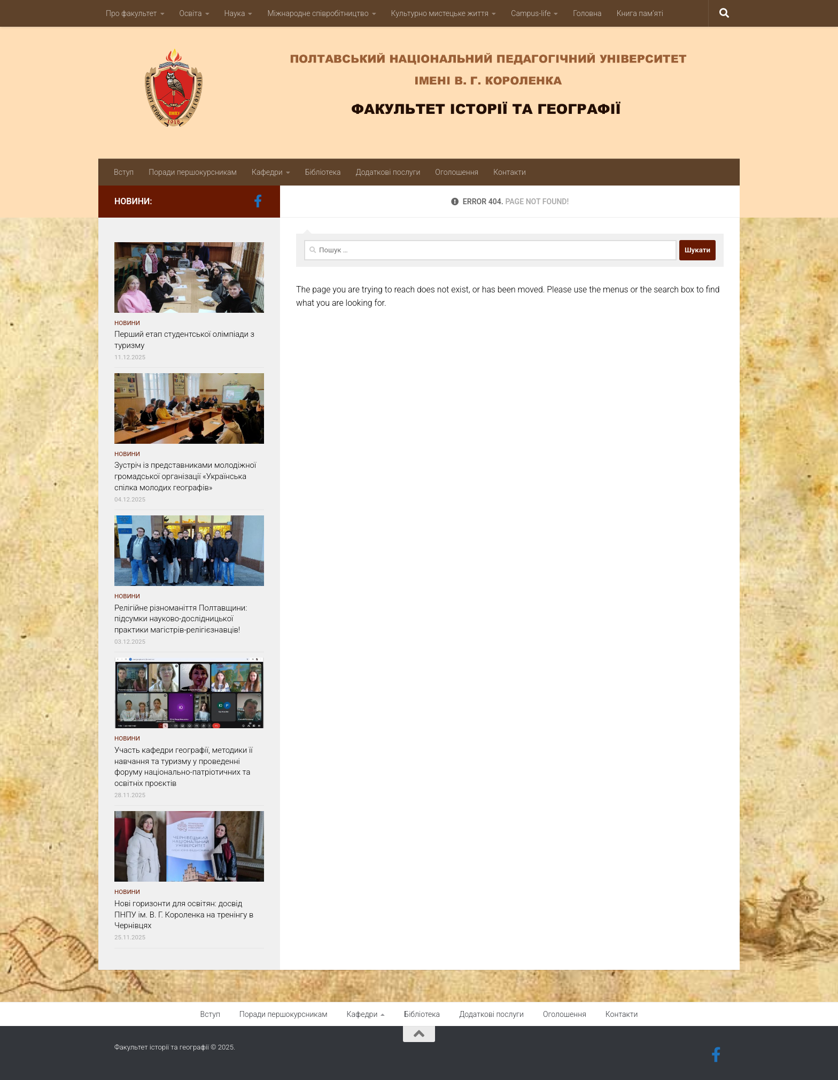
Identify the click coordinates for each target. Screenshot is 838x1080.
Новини (127, 323)
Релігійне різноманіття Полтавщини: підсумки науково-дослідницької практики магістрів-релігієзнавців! (180, 619)
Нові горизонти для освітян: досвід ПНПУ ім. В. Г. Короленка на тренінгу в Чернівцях (183, 915)
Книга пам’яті (640, 13)
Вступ (124, 172)
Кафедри (267, 172)
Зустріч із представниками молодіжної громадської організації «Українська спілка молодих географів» (185, 476)
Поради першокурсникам (193, 172)
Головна (587, 13)
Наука (234, 13)
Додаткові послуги (388, 172)
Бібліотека (323, 172)
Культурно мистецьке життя (440, 13)
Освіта (191, 13)
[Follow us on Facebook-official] (257, 201)
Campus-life (530, 13)
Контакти (509, 172)
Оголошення (456, 172)
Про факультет (131, 13)
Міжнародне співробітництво (317, 13)
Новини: (133, 201)
